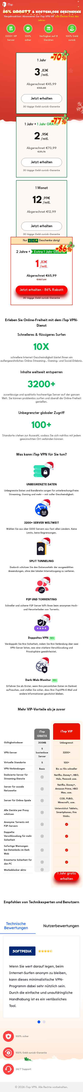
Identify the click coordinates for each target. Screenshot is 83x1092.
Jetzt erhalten (41, 226)
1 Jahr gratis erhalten (66, 876)
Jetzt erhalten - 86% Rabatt (41, 290)
